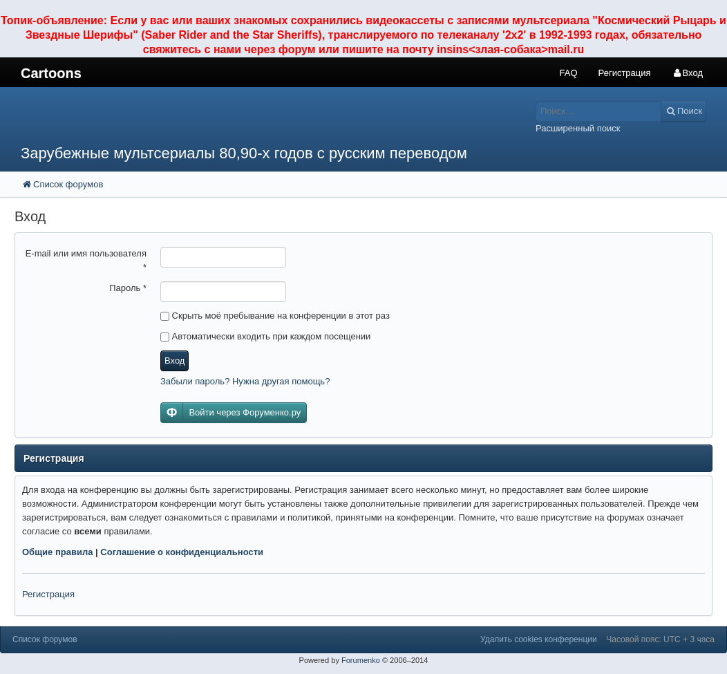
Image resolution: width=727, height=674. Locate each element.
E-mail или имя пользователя (86, 260)
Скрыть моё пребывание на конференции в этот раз (275, 315)
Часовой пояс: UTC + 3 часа (660, 639)
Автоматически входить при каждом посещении (265, 336)
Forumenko (360, 660)
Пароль (128, 288)
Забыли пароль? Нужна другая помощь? (245, 381)
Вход (174, 360)
